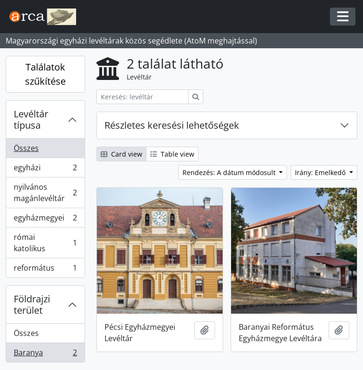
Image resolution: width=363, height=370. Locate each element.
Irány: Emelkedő (321, 172)
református (45, 269)
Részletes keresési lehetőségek (171, 125)
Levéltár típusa (31, 119)
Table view (172, 154)
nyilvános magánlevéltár (45, 192)
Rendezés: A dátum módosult (229, 172)
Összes (26, 148)
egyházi (45, 169)
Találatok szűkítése (45, 74)
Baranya (45, 354)
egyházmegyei (45, 220)
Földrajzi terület (32, 304)
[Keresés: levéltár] (142, 96)
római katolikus (45, 243)
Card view (121, 154)
